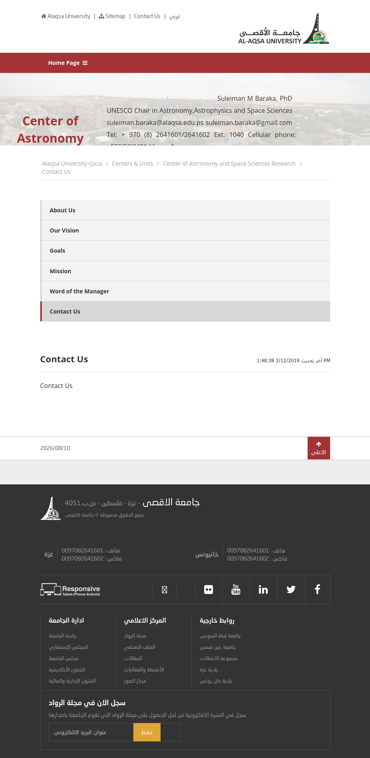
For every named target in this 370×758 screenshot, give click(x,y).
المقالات (133, 658)
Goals (58, 250)
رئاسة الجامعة (62, 635)
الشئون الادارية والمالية (72, 680)
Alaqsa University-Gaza (72, 163)
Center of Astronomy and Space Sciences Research (229, 163)
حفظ (197, 732)
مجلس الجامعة (64, 658)
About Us (63, 210)
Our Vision (64, 230)
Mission (61, 271)
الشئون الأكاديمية (67, 669)
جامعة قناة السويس (220, 635)
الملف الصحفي (139, 647)
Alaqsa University (65, 15)
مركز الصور (135, 680)
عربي (174, 15)
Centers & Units (132, 163)
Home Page (68, 62)
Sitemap (112, 15)
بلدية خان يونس (216, 680)
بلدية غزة (209, 669)
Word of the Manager (80, 291)
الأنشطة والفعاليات (144, 669)
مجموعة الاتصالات (219, 658)
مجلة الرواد (135, 635)
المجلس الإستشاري (68, 647)
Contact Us (148, 15)
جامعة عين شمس (218, 647)
